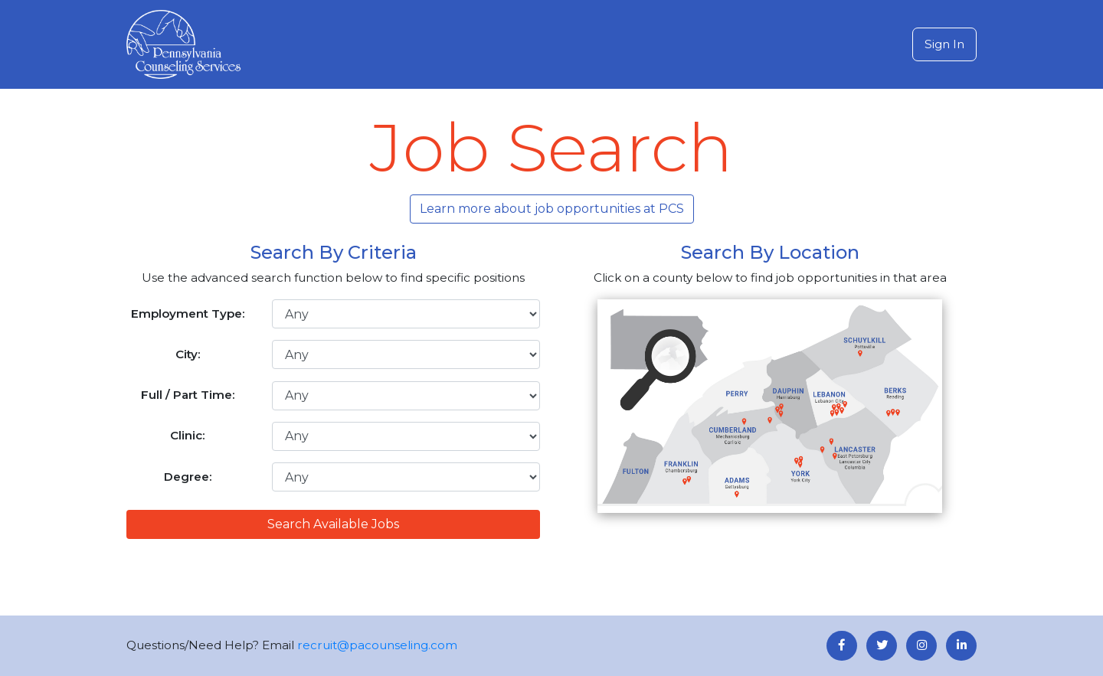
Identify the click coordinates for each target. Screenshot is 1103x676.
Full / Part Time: (188, 394)
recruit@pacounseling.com (377, 645)
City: (188, 354)
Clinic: (187, 435)
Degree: (188, 476)
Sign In (944, 44)
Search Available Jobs (333, 524)
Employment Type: (188, 313)
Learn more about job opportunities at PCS (552, 208)
